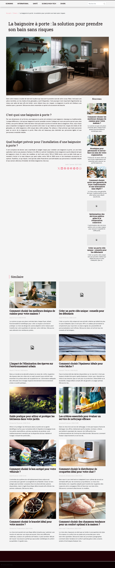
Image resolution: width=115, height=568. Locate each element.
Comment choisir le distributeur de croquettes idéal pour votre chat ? (78, 470)
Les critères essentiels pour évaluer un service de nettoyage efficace (80, 418)
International (23, 3)
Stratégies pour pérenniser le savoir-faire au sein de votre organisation (96, 151)
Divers (62, 3)
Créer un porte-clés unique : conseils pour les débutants (97, 250)
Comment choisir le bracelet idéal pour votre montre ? (30, 523)
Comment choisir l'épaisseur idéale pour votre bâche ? (81, 365)
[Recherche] (96, 3)
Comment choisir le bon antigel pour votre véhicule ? (32, 470)
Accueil (8, 13)
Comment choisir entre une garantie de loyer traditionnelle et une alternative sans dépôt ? (96, 184)
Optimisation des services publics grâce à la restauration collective (96, 218)
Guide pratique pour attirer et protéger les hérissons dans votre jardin (31, 418)
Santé (35, 3)
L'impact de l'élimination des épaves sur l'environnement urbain (31, 365)
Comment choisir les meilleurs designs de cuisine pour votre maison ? (97, 120)
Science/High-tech (49, 3)
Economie (9, 3)
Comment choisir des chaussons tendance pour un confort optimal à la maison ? (82, 523)
